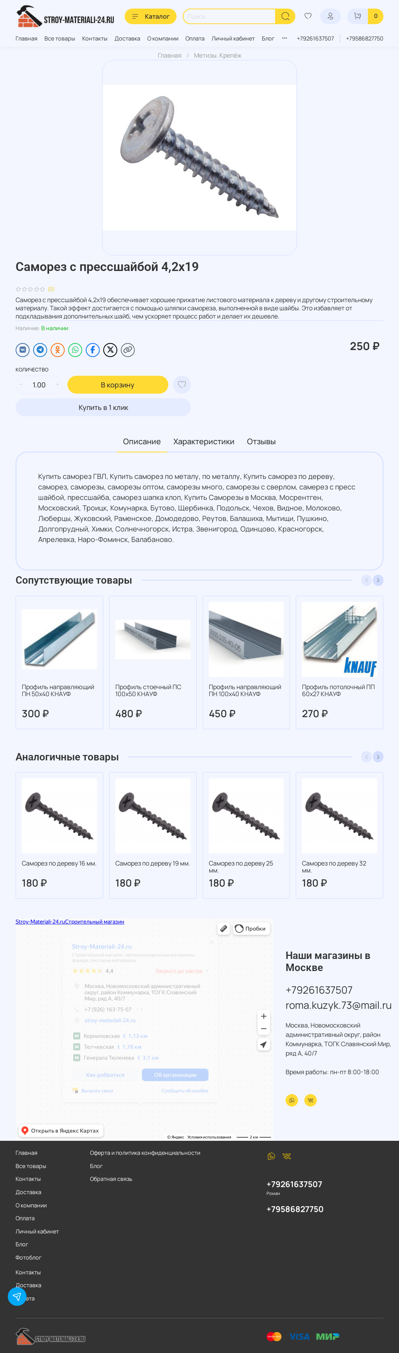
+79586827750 (364, 38)
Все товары (59, 38)
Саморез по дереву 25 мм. (241, 866)
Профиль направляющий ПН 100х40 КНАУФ (245, 690)
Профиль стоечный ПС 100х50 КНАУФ (148, 690)
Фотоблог (29, 1257)
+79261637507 (315, 38)
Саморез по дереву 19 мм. (152, 863)
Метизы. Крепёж (218, 55)
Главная (26, 38)
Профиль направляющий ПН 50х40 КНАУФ (58, 690)
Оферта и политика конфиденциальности (145, 1152)
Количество (32, 370)
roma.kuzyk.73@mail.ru (339, 1005)
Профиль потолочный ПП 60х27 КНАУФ (338, 690)
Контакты (95, 38)
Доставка (127, 38)
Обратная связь (111, 1178)
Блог (268, 38)
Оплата (195, 38)
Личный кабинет (233, 38)
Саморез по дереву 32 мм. (334, 866)
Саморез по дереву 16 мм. (59, 863)
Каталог (150, 16)
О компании (162, 38)
